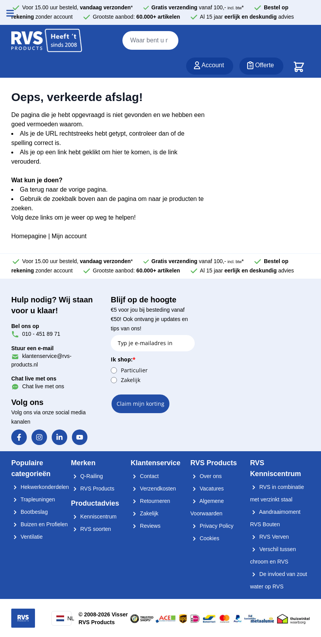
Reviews (145, 526)
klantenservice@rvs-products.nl (41, 356)
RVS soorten (91, 529)
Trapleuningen (33, 499)
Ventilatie (27, 537)
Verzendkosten (153, 488)
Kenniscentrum (94, 516)
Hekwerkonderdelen (40, 487)
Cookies (204, 538)
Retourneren (150, 501)
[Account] (210, 66)
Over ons (206, 476)
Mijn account (69, 236)
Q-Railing (87, 476)
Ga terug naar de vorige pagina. (64, 189)
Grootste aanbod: (136, 17)
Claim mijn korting (140, 403)
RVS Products (93, 488)
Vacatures (207, 488)
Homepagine (29, 236)
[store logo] (46, 41)
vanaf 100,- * (198, 7)
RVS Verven (269, 537)
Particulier (134, 370)
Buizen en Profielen (39, 524)
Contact (145, 476)
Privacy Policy (212, 526)
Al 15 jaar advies (247, 17)
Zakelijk (130, 380)
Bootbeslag (29, 512)
